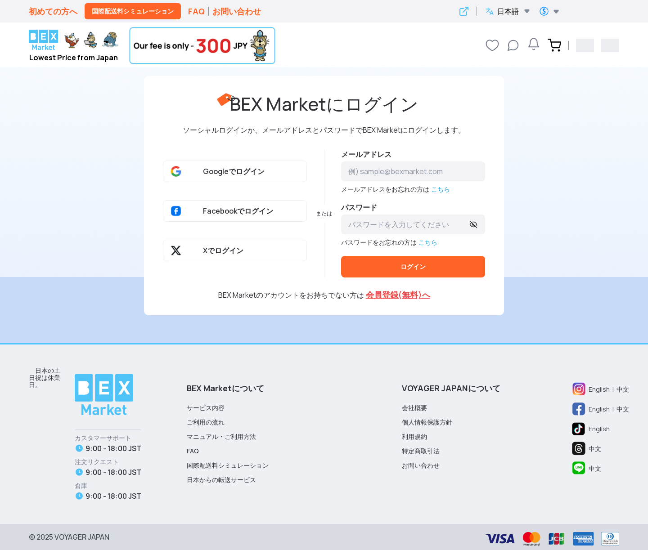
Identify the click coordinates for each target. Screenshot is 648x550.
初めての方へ (53, 11)
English (599, 389)
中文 (622, 389)
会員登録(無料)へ (398, 294)
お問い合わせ (236, 11)
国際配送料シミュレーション (133, 11)
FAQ (196, 11)
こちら (440, 189)
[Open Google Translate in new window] (464, 11)
